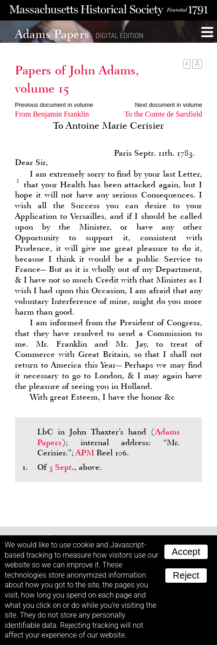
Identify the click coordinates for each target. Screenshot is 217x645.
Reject (186, 575)
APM (84, 453)
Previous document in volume (54, 104)
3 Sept (60, 467)
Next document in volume (168, 104)
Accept (186, 551)
